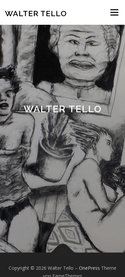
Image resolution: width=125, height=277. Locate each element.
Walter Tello (36, 13)
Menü (113, 12)
